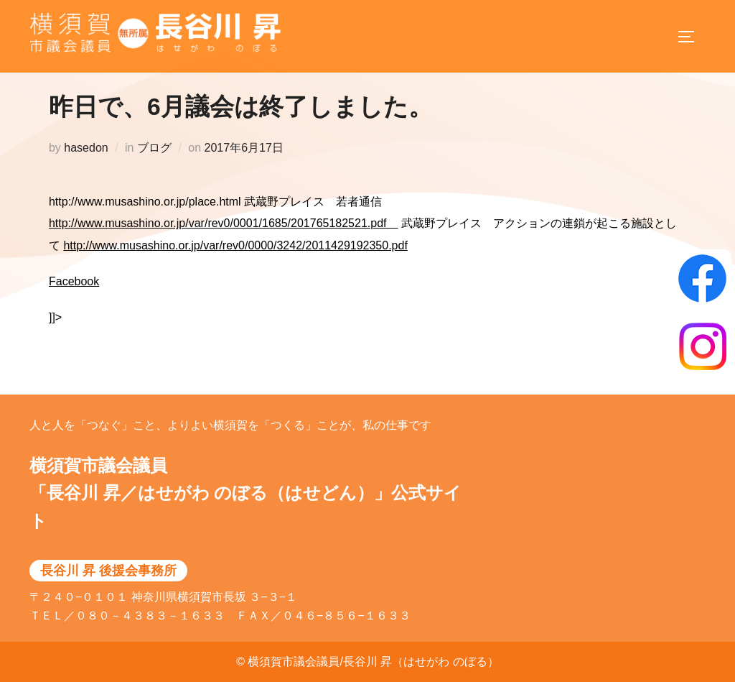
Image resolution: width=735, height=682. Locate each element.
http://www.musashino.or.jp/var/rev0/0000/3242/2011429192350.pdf (235, 260)
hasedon (86, 163)
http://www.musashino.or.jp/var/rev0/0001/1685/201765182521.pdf (223, 238)
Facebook (74, 296)
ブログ (154, 163)
